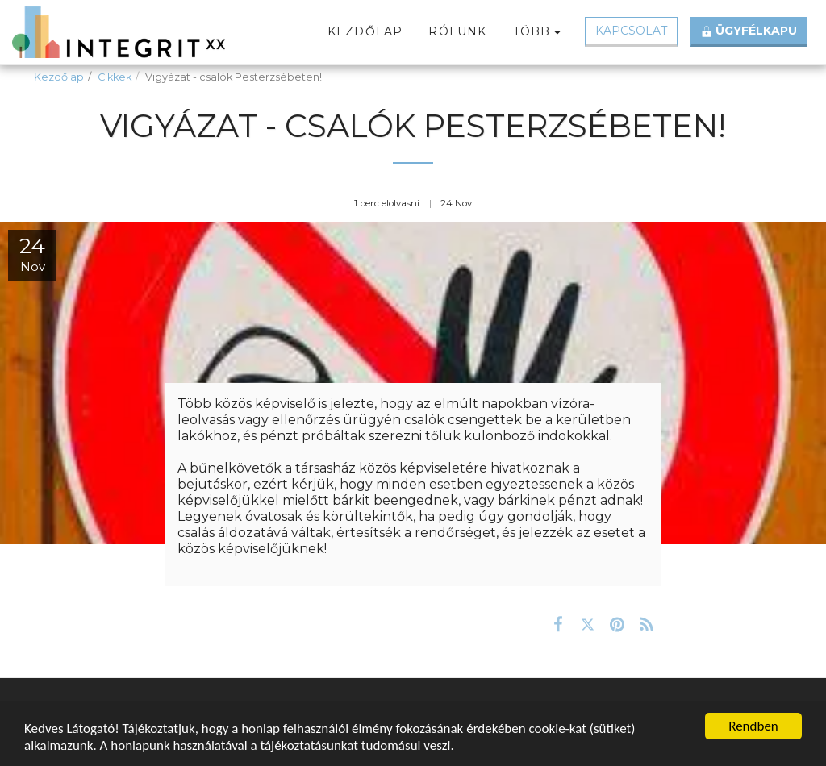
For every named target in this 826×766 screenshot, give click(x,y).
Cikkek (114, 77)
